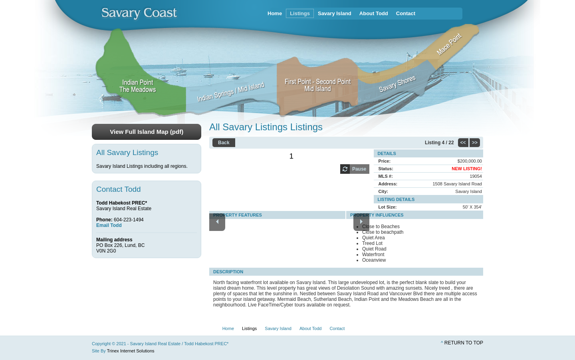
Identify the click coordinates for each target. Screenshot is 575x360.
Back (224, 142)
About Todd (373, 13)
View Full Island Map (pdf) (146, 131)
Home (275, 13)
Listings (300, 13)
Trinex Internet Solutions (131, 350)
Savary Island (334, 13)
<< (463, 142)
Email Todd (109, 225)
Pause (359, 169)
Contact (405, 13)
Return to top (463, 343)
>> (475, 142)
